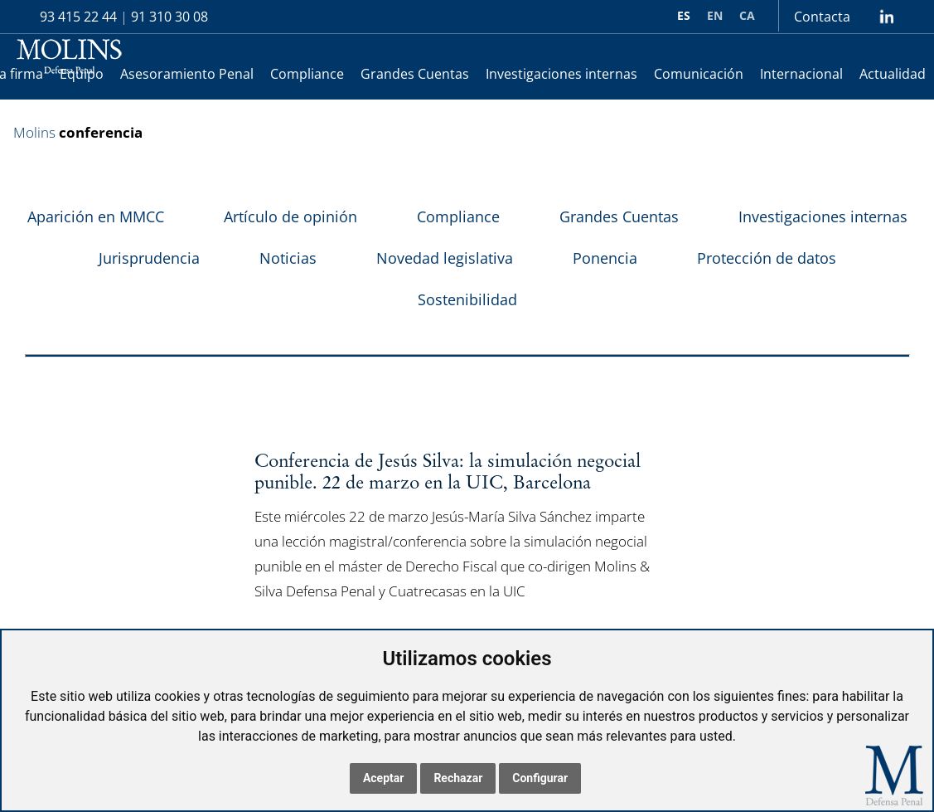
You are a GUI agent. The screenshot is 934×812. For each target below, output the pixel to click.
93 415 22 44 (78, 16)
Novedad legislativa (444, 258)
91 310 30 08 (169, 16)
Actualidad (892, 74)
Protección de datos (766, 258)
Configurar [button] (540, 778)
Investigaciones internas (561, 74)
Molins (34, 132)
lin (886, 16)
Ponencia (605, 258)
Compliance (307, 74)
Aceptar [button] (383, 778)
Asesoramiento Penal (187, 74)
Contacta (822, 16)
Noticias (288, 258)
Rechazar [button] (457, 778)
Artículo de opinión (290, 216)
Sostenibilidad (467, 299)
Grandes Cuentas (415, 74)
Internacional (801, 74)
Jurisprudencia (149, 258)
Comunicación (698, 74)
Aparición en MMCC (95, 216)
